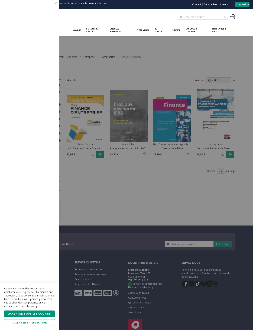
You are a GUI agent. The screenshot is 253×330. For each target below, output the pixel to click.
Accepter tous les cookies (29, 313)
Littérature (142, 30)
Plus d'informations (43, 29)
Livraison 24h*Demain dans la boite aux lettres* (80, 3)
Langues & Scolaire (191, 30)
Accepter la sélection (29, 322)
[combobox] (203, 17)
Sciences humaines (115, 30)
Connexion (242, 4)
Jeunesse (175, 30)
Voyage (77, 30)
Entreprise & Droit (219, 30)
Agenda (224, 4)
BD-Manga (159, 30)
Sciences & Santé (92, 30)
